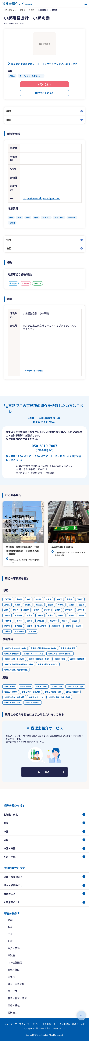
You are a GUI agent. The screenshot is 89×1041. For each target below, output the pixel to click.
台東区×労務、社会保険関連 (16, 669)
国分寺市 (53, 620)
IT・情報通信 (15, 962)
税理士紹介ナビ (10, 10)
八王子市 (80, 610)
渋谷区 (50, 604)
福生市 (75, 620)
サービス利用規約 (61, 1024)
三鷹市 (29, 615)
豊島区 (81, 604)
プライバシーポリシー (29, 1024)
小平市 (19, 620)
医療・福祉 (14, 1005)
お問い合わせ (44, 84)
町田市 (81, 615)
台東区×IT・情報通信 (31, 691)
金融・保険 (14, 969)
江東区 (80, 599)
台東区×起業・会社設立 (14, 659)
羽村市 (7, 631)
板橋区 (26, 610)
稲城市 (78, 626)
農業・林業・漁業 (17, 998)
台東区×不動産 (10, 691)
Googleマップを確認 (34, 370)
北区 (6, 610)
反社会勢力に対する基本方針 (37, 1028)
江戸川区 (68, 610)
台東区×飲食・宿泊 (75, 686)
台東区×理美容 (72, 691)
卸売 (10, 941)
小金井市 (7, 620)
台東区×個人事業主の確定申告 (43, 648)
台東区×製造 (25, 686)
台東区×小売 (41, 686)
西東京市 (32, 631)
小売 (10, 934)
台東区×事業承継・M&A (39, 659)
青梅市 (40, 615)
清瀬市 (29, 626)
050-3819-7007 (44, 447)
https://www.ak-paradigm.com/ (41, 198)
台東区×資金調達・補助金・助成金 (18, 664)
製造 (10, 927)
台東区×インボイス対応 (33, 653)
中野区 (61, 604)
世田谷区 (39, 604)
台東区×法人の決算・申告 (15, 648)
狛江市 (7, 626)
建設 (10, 919)
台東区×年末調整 (68, 648)
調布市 (71, 615)
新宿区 (38, 599)
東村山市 (40, 620)
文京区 (48, 599)
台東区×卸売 (57, 686)
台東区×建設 (9, 686)
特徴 (8, 111)
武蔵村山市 (55, 626)
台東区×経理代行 (11, 653)
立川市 (7, 615)
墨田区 (69, 599)
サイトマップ (10, 1024)
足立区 (47, 610)
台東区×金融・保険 (53, 691)
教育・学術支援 (16, 984)
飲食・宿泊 (14, 948)
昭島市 (61, 615)
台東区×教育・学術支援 (14, 697)
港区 (29, 599)
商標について (78, 1024)
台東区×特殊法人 (32, 702)
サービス (12, 991)
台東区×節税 (59, 659)
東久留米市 (41, 626)
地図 (8, 119)
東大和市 (18, 626)
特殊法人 (12, 1012)
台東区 (31, 10)
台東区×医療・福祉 (12, 702)
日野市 (29, 620)
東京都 (22, 10)
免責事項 (46, 1024)
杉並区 (71, 604)
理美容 (11, 977)
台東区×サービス (36, 697)
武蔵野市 (18, 615)
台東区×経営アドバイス (48, 664)
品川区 (7, 604)
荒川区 (15, 610)
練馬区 (36, 610)
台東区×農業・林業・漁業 (59, 697)
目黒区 (17, 604)
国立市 (64, 620)
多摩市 (68, 626)
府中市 (50, 615)
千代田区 (7, 599)
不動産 (11, 955)
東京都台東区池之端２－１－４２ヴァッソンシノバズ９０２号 (44, 64)
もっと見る (44, 772)
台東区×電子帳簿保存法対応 (60, 653)
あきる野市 (19, 631)
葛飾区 (57, 610)
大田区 (28, 604)
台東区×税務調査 (77, 659)
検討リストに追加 (44, 93)
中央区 (19, 599)
